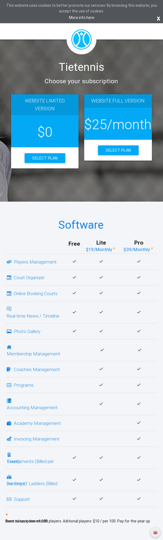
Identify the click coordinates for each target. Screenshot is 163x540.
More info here (81, 17)
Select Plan (45, 158)
